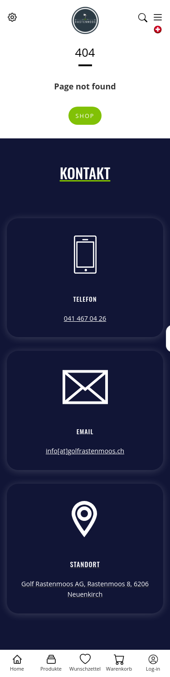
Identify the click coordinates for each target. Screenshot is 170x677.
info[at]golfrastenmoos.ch (85, 450)
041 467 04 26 (85, 318)
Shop (84, 116)
